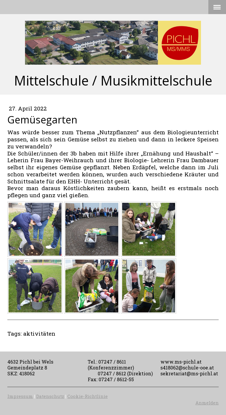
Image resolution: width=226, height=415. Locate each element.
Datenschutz (50, 396)
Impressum (20, 396)
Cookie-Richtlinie (87, 396)
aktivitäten (39, 333)
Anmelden (207, 403)
